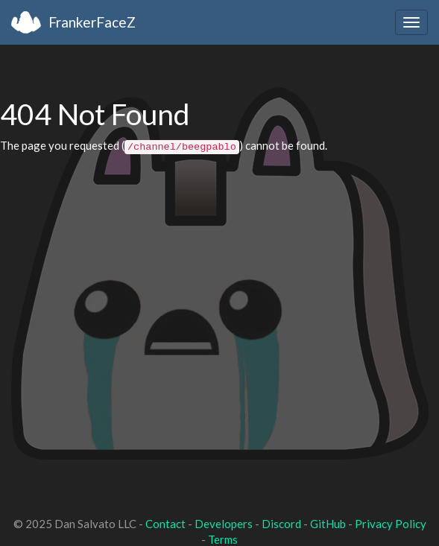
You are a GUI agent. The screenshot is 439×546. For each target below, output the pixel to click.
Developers (224, 523)
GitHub (328, 523)
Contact (165, 523)
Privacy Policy (390, 523)
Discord (281, 523)
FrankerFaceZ (92, 22)
